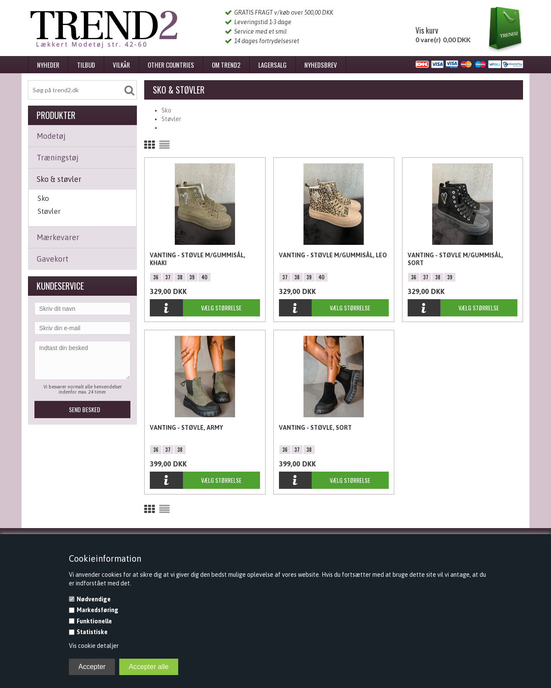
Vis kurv (426, 30)
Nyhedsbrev (320, 64)
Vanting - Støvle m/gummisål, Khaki (197, 259)
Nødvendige (94, 599)
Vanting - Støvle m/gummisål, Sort (455, 259)
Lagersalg (272, 64)
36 (155, 277)
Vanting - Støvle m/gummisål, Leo (333, 255)
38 (180, 277)
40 (204, 277)
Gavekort (52, 258)
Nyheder (48, 64)
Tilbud (86, 64)
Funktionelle (94, 621)
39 (192, 277)
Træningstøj (57, 157)
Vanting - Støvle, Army (186, 427)
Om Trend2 (226, 64)
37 (167, 277)
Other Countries (171, 64)
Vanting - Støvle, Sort (315, 427)
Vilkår (121, 64)
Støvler (49, 211)
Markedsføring (97, 610)
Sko (43, 198)
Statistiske (92, 632)
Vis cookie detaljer (94, 645)
